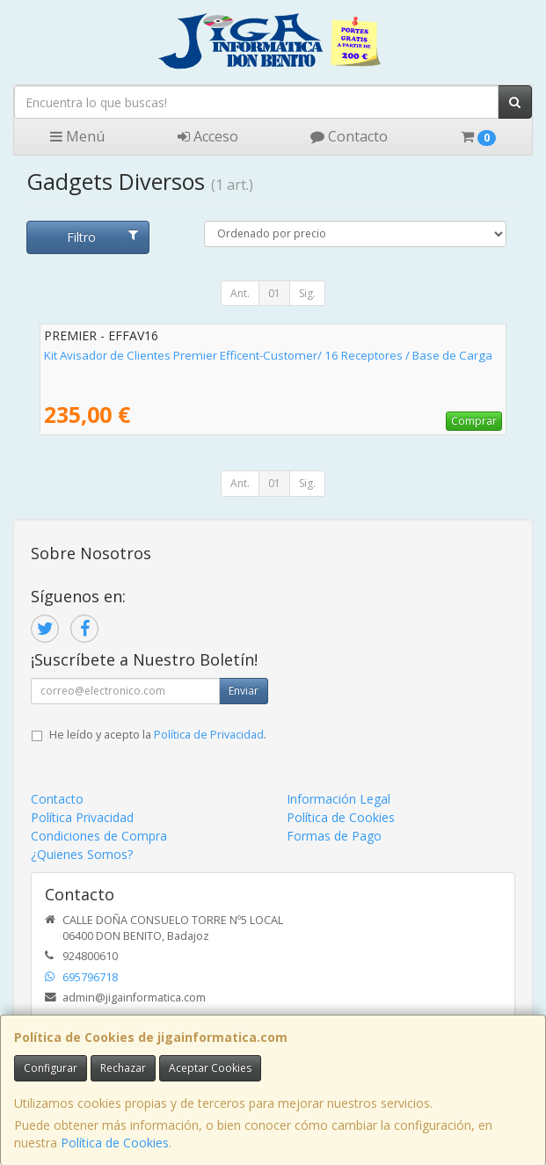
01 (274, 293)
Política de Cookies (115, 1142)
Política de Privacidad (209, 734)
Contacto (349, 136)
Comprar (474, 420)
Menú (77, 136)
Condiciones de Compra (99, 835)
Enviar (243, 690)
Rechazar (123, 1067)
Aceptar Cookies (210, 1067)
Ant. (240, 293)
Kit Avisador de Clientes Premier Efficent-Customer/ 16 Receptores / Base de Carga (268, 355)
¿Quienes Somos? (82, 854)
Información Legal (338, 798)
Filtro (102, 237)
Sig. (307, 293)
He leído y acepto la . (157, 734)
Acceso (208, 136)
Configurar (50, 1067)
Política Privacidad (82, 817)
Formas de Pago (334, 835)
